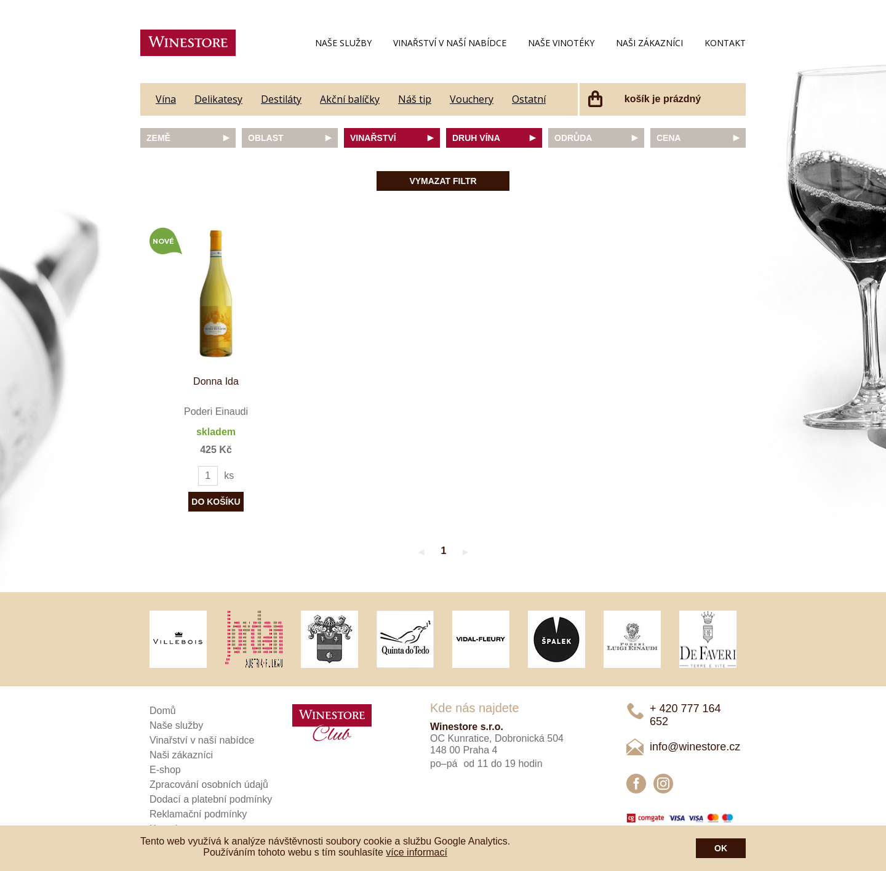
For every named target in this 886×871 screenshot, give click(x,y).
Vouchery (471, 99)
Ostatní (529, 99)
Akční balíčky (350, 99)
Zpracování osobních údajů (209, 784)
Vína (166, 99)
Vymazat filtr (442, 181)
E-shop (165, 770)
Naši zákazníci (649, 43)
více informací (416, 852)
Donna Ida (216, 381)
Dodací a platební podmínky (211, 799)
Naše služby (343, 43)
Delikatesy (218, 99)
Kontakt (725, 43)
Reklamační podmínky (198, 814)
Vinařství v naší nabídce (449, 43)
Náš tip (414, 99)
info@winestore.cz (695, 747)
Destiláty (281, 99)
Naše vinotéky (561, 43)
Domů (163, 710)
